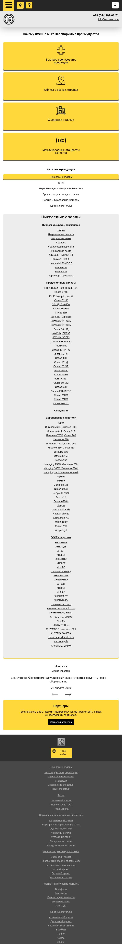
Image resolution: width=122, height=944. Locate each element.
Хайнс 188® (61, 522)
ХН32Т (61, 550)
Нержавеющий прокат (61, 820)
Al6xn (61, 423)
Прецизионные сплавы (61, 282)
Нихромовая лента (61, 238)
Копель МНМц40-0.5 (61, 263)
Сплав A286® (61, 501)
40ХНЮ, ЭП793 (60, 337)
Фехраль (61, 242)
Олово (61, 938)
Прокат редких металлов (61, 897)
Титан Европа (61, 808)
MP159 (61, 480)
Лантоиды (61, 905)
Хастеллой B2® (61, 509)
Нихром (61, 230)
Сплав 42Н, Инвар (61, 341)
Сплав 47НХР (61, 366)
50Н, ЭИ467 (61, 378)
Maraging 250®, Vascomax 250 (61, 464)
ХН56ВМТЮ (61, 579)
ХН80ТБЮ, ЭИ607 (61, 645)
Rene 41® (61, 497)
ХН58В (61, 583)
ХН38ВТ (61, 563)
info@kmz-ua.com (108, 19)
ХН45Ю (61, 567)
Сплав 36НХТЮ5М (61, 321)
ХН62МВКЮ (61, 600)
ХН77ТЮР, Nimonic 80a (61, 637)
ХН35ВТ (61, 555)
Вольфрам (61, 889)
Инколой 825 (61, 452)
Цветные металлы (61, 205)
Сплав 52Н (61, 387)
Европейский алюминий (61, 925)
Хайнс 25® (61, 526)
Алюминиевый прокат (61, 917)
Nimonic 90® (61, 489)
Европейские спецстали (61, 417)
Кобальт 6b (61, 460)
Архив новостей (61, 671)
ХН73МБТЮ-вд (61, 625)
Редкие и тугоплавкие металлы (61, 199)
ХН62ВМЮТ (61, 596)
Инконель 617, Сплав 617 (61, 431)
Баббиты (61, 929)
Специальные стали (61, 841)
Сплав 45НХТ (61, 354)
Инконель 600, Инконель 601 (61, 427)
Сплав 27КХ (61, 292)
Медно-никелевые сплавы (61, 865)
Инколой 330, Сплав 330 (61, 447)
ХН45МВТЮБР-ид (61, 571)
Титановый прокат (61, 800)
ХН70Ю (61, 621)
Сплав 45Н (61, 358)
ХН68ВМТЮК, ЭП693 (61, 612)
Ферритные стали (61, 832)
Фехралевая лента (61, 251)
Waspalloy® (61, 530)
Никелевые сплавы (61, 176)
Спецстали (61, 410)
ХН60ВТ (61, 588)
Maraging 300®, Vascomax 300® (61, 468)
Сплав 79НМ (61, 395)
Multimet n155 (61, 485)
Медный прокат (60, 869)
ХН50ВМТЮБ (61, 575)
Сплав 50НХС (61, 382)
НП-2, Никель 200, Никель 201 (61, 288)
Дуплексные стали (61, 837)
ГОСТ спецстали (61, 537)
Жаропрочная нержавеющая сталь (61, 824)
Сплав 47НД (61, 362)
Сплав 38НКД (60, 329)
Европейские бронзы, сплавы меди (61, 861)
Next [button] (68, 695)
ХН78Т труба (61, 641)
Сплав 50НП (61, 374)
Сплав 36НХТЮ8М (61, 325)
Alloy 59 (61, 505)
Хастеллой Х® (61, 517)
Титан (61, 182)
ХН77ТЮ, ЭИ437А (61, 633)
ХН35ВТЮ (60, 559)
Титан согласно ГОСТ (61, 804)
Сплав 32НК (61, 300)
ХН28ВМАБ (61, 542)
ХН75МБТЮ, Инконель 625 (61, 629)
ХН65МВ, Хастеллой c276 (61, 608)
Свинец (61, 942)
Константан (61, 267)
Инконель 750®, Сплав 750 (61, 443)
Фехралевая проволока (61, 246)
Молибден (60, 893)
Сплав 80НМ (61, 399)
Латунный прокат (61, 873)
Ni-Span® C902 (61, 493)
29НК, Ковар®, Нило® (61, 296)
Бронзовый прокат (61, 857)
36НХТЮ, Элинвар (61, 317)
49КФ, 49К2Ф (61, 370)
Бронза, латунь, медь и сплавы (61, 194)
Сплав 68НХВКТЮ (61, 391)
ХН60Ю (61, 592)
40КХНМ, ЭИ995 (61, 333)
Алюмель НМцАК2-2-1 (61, 255)
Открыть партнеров (61, 722)
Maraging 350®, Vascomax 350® (61, 472)
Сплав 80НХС (61, 403)
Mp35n (61, 476)
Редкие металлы (61, 901)
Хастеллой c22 (61, 513)
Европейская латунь (61, 877)
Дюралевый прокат (60, 921)
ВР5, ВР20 (61, 271)
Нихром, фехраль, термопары (61, 224)
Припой (61, 933)
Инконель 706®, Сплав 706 (61, 435)
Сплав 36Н (61, 312)
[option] (61, 686)
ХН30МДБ (61, 546)
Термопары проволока (61, 275)
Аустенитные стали (61, 828)
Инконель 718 (61, 439)
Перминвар (61, 345)
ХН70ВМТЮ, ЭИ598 (61, 616)
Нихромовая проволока (61, 234)
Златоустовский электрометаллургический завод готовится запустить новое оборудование (58, 679)
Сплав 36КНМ (61, 308)
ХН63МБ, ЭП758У (61, 604)
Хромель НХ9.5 (60, 259)
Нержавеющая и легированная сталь (61, 188)
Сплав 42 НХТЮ (61, 350)
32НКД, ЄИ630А (61, 304)
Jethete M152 (61, 456)
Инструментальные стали (61, 845)
